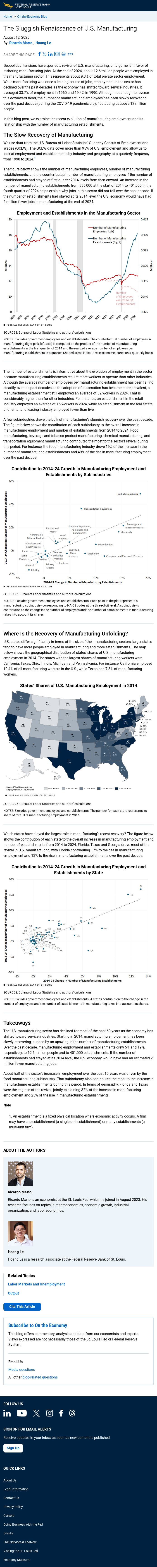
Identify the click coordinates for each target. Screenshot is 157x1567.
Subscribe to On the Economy (37, 1325)
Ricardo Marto (20, 43)
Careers (8, 1515)
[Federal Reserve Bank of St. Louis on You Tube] (22, 1415)
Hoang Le (43, 43)
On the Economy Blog (32, 16)
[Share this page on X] (44, 54)
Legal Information (16, 1489)
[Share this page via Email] (56, 54)
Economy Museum (16, 1560)
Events (8, 1533)
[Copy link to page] (70, 54)
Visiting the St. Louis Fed (20, 1551)
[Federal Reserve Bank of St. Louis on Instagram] (49, 1415)
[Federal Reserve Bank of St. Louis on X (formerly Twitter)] (36, 1415)
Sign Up (13, 1448)
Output (13, 1293)
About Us (9, 1480)
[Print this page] (63, 54)
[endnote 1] (35, 159)
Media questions (21, 1369)
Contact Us (11, 1498)
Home (7, 16)
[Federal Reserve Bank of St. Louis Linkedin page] (7, 1415)
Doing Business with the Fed (23, 1524)
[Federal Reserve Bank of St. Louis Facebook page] (61, 1415)
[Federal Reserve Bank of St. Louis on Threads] (72, 1415)
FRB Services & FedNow (20, 1542)
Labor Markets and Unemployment (36, 1284)
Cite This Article (22, 1306)
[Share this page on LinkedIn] (50, 54)
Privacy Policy (13, 1507)
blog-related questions (40, 1377)
